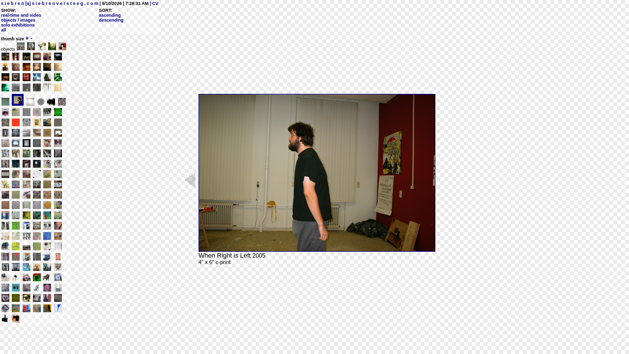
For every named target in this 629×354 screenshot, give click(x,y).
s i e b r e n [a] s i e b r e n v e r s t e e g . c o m (49, 3)
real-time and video (21, 15)
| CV (153, 3)
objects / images (18, 20)
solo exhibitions (18, 25)
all (3, 30)
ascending (110, 15)
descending (111, 20)
